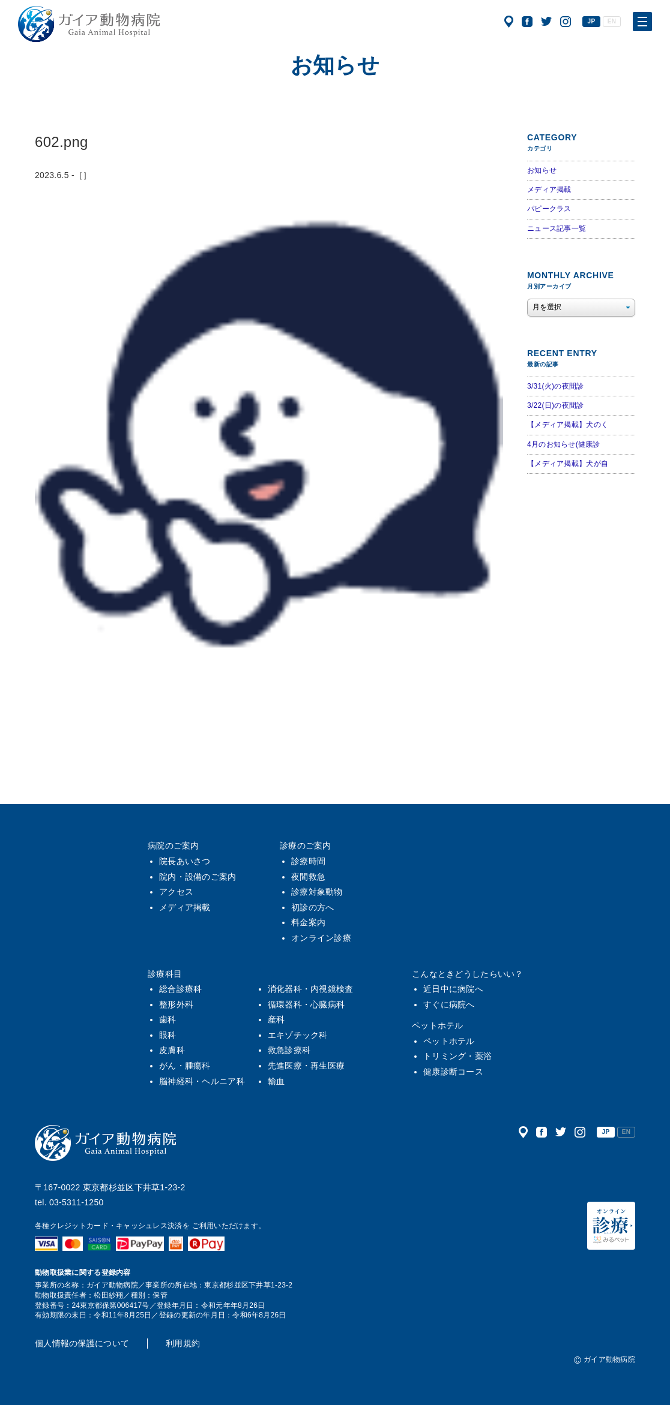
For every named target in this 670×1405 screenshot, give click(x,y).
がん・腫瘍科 (185, 1065)
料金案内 (308, 922)
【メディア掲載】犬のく (567, 424)
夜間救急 (308, 876)
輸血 (276, 1081)
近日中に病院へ (453, 989)
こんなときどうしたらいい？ (468, 974)
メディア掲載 (549, 189)
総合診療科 (180, 989)
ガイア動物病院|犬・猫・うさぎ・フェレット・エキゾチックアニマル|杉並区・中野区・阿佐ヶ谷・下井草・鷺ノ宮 (89, 24)
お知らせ (542, 170)
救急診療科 (289, 1050)
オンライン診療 (321, 938)
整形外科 (176, 1004)
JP (592, 21)
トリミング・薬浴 (457, 1056)
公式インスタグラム (566, 22)
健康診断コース (453, 1071)
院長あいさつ (185, 861)
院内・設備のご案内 (198, 876)
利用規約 (183, 1343)
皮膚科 (172, 1050)
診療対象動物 (317, 891)
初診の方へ (312, 907)
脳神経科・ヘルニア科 (202, 1081)
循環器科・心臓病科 (306, 1004)
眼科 (168, 1035)
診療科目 (165, 974)
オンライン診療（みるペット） (611, 1226)
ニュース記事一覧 (556, 228)
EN (612, 21)
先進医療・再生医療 (306, 1065)
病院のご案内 (173, 845)
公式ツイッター (546, 22)
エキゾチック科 (298, 1035)
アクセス (509, 22)
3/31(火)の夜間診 (555, 386)
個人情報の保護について (82, 1343)
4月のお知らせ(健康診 (563, 444)
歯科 (168, 1019)
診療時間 (308, 861)
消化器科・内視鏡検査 (311, 989)
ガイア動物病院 (106, 1143)
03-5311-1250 (76, 1202)
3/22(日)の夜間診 (555, 405)
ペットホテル (437, 1025)
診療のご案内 (305, 845)
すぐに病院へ (449, 1004)
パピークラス (549, 208)
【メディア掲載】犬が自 (567, 463)
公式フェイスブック (527, 22)
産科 (276, 1019)
